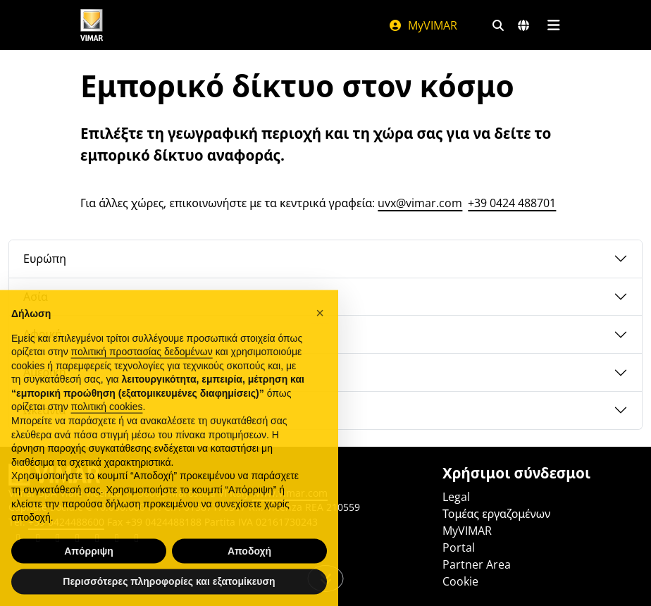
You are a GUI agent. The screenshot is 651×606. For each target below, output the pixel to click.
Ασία (35, 296)
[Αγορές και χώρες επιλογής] (523, 25)
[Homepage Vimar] (91, 25)
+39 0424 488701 (512, 203)
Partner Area (476, 564)
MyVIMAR (422, 25)
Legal (456, 497)
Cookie (460, 581)
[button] (320, 333)
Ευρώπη (44, 258)
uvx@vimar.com (420, 203)
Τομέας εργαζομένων (496, 513)
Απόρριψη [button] (88, 571)
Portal (458, 547)
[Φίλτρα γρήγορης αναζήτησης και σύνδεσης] (498, 25)
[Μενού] (553, 25)
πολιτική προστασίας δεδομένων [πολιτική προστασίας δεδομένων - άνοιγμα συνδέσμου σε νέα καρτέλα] (142, 372)
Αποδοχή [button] (249, 571)
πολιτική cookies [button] (107, 427)
